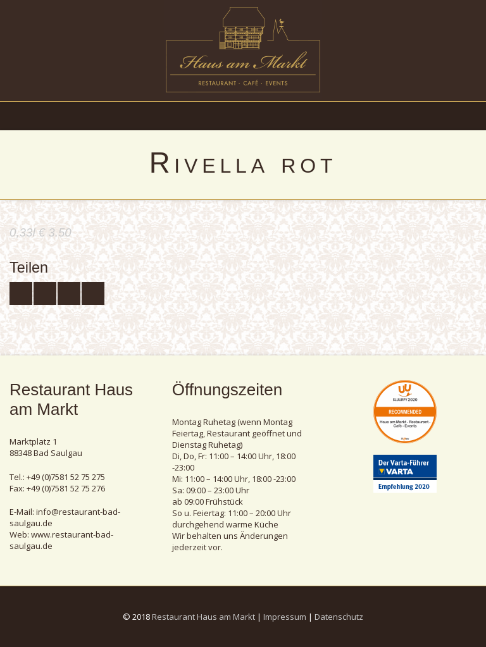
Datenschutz (339, 616)
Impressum (284, 616)
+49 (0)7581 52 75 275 (66, 477)
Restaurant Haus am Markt (203, 616)
